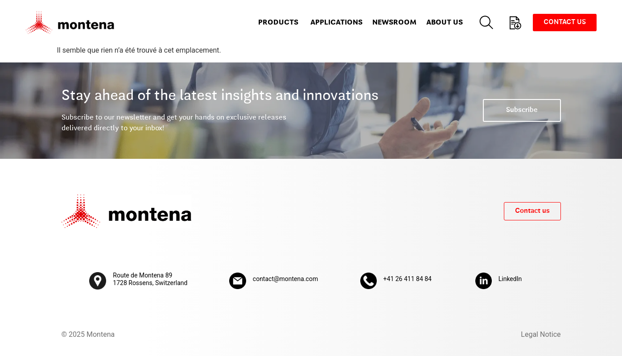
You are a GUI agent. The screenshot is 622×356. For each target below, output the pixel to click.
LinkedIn (510, 278)
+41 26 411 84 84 (407, 278)
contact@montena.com (285, 278)
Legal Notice (540, 334)
